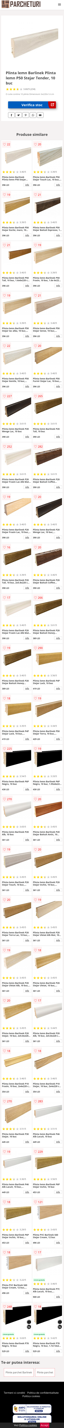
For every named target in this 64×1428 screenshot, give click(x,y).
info (27, 184)
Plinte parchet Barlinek (19, 1372)
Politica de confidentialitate (43, 1392)
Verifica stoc (38, 104)
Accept (45, 1425)
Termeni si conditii (14, 1392)
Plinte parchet (45, 1372)
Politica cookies (31, 1396)
